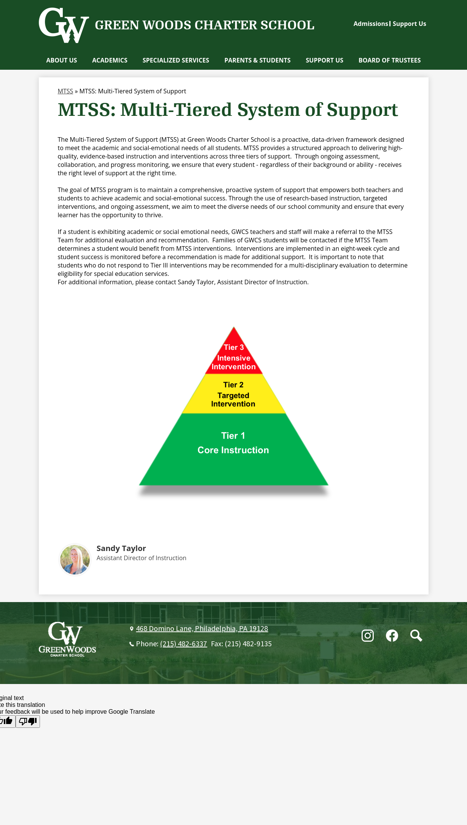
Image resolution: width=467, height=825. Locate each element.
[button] (61, 60)
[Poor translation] (28, 721)
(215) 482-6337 (183, 644)
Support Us (409, 23)
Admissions (371, 23)
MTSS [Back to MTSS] (65, 91)
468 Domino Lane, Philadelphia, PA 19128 (202, 628)
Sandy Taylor (121, 548)
